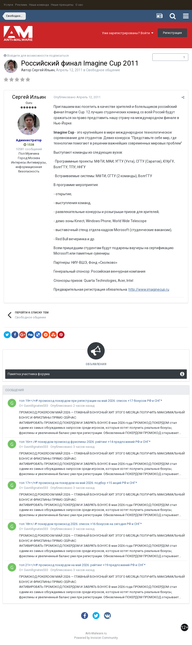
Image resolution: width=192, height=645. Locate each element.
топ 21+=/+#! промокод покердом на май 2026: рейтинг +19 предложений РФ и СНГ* (82, 565)
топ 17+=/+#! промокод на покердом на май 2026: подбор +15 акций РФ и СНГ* (78, 483)
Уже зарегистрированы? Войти (127, 33)
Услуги (8, 4)
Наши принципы (62, 4)
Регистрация (172, 33)
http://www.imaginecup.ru (148, 289)
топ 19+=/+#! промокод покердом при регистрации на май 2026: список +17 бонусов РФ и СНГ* (90, 401)
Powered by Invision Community (96, 638)
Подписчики (165, 57)
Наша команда (39, 4)
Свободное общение (103, 70)
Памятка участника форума (29, 374)
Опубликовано (77, 97)
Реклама (21, 4)
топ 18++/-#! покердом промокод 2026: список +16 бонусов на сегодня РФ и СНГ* (80, 524)
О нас (79, 4)
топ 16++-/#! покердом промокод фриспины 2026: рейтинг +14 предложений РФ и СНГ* (84, 442)
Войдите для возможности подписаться (38, 55)
